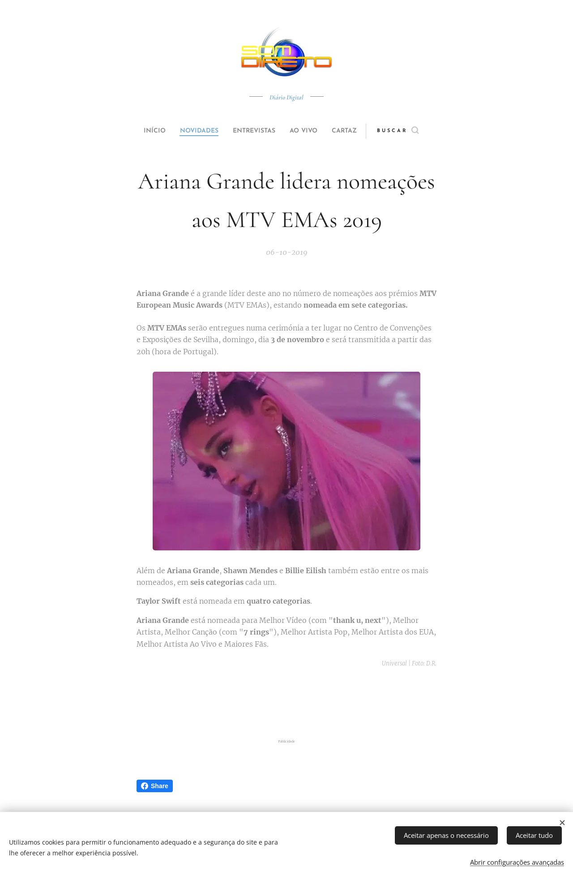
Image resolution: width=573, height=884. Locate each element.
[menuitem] (144, 131)
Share (154, 786)
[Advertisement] (286, 703)
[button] (415, 131)
